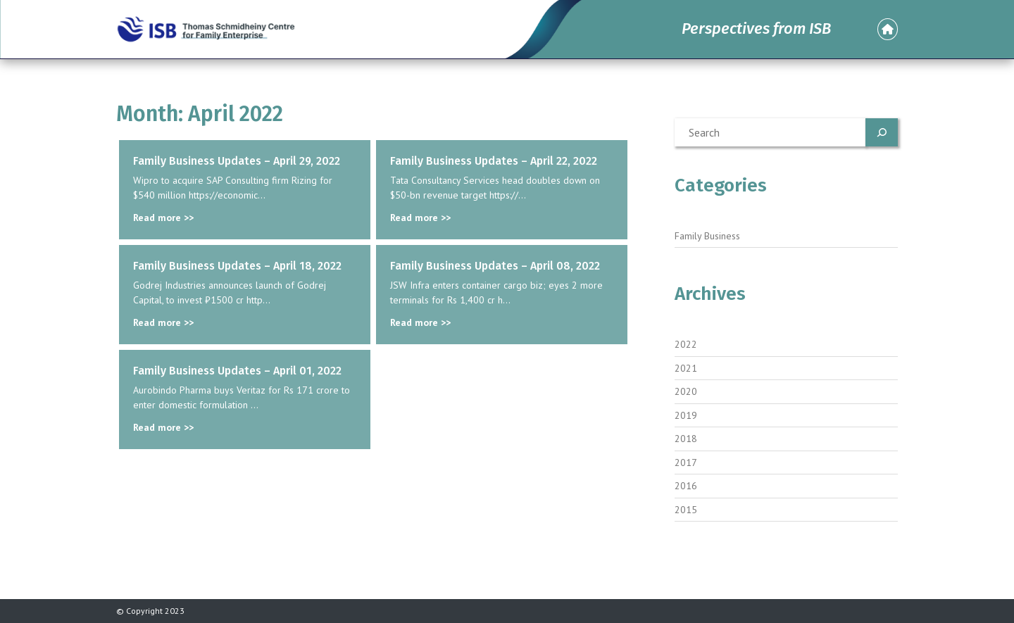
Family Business (707, 235)
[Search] (881, 132)
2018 (686, 438)
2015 (686, 509)
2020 (686, 391)
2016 (686, 485)
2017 (686, 462)
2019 (686, 415)
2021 (686, 368)
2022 (686, 344)
